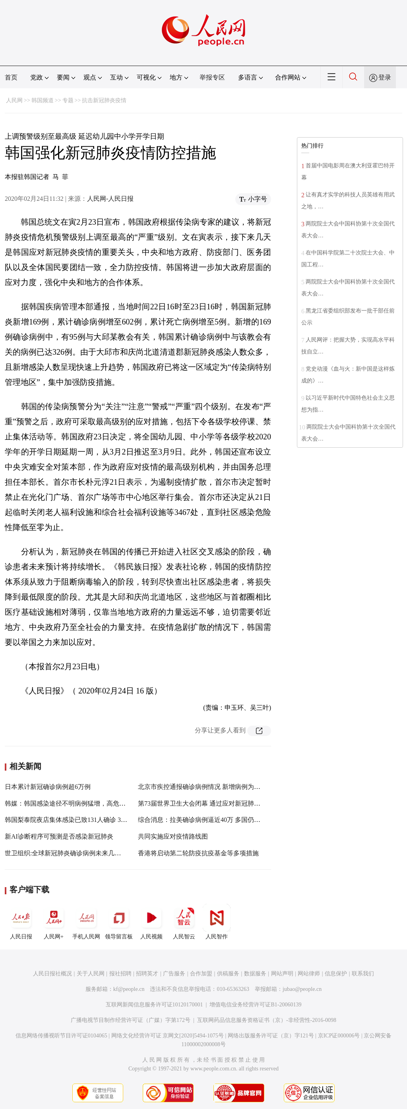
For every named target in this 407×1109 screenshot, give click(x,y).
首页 (11, 77)
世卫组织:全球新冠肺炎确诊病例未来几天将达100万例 (80, 853)
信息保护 (336, 974)
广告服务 (174, 974)
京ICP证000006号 (339, 1036)
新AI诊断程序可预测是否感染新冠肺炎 (59, 836)
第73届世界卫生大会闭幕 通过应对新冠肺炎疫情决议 (212, 803)
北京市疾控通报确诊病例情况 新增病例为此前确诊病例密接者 (224, 786)
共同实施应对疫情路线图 (173, 836)
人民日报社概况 (52, 974)
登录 (384, 77)
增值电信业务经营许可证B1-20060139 (255, 1005)
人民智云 (184, 922)
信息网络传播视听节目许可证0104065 (61, 1036)
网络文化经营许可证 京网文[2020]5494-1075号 (167, 1036)
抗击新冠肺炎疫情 (104, 100)
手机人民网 (86, 922)
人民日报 (21, 922)
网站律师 (309, 974)
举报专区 (212, 77)
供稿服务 (228, 974)
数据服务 (255, 974)
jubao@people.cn (302, 989)
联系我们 (363, 974)
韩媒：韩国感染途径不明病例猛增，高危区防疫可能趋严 (84, 803)
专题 (68, 100)
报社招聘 (120, 974)
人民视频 (151, 922)
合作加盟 (201, 974)
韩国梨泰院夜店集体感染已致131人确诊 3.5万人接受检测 (84, 819)
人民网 (14, 100)
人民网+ (54, 922)
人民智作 (217, 922)
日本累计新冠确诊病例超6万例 (48, 786)
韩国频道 (42, 100)
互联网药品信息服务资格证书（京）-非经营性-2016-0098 (266, 1020)
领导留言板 (119, 922)
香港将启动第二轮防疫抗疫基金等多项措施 (198, 853)
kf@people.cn (129, 989)
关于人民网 (91, 974)
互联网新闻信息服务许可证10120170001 (154, 1005)
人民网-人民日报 (110, 198)
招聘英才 (147, 974)
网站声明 (282, 974)
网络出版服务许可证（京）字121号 (271, 1036)
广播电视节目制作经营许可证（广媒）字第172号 (130, 1020)
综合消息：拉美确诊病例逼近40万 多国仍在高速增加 (212, 819)
